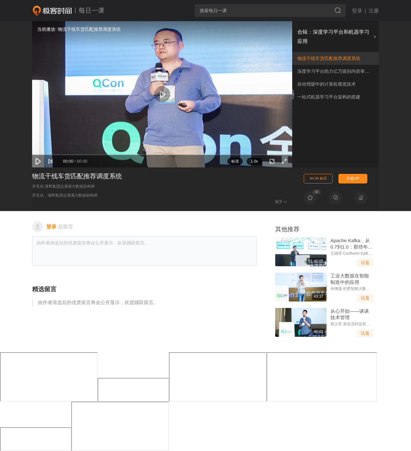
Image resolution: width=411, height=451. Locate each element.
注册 (374, 10)
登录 (357, 10)
